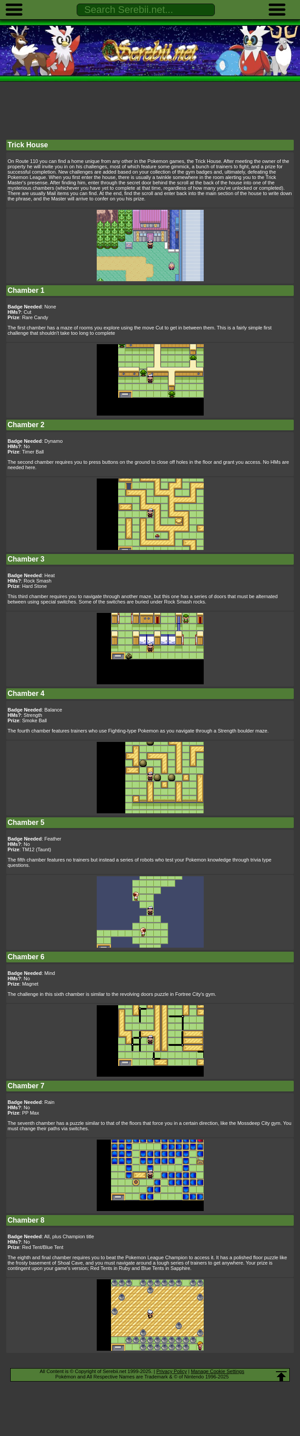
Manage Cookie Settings (217, 1371)
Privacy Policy (171, 1371)
